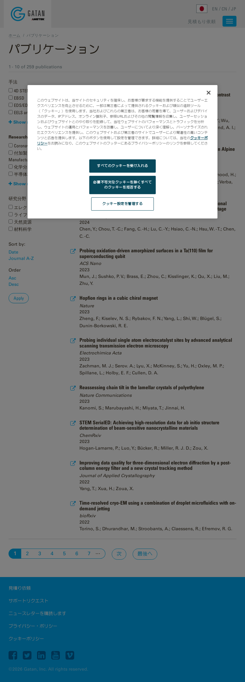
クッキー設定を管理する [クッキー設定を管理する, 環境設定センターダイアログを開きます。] (122, 203)
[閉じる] (209, 93)
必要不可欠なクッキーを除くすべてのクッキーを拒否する (122, 184)
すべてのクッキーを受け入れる (122, 165)
